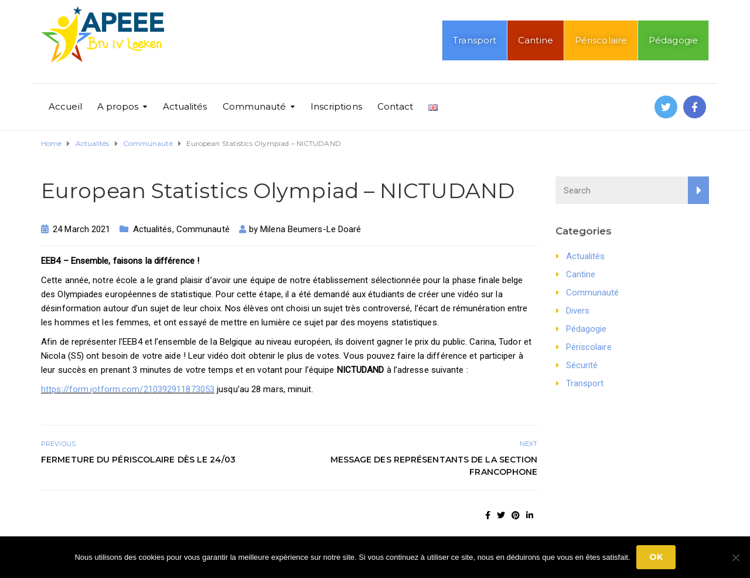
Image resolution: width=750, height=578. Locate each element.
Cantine (535, 40)
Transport (474, 40)
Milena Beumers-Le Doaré (310, 229)
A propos (118, 106)
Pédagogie (673, 40)
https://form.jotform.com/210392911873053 (127, 389)
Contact (395, 106)
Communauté (255, 106)
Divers (578, 310)
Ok (656, 557)
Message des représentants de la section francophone (434, 465)
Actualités (185, 106)
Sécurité (582, 365)
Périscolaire (601, 40)
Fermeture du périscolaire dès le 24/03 (138, 459)
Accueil (65, 106)
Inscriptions (336, 106)
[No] (735, 557)
